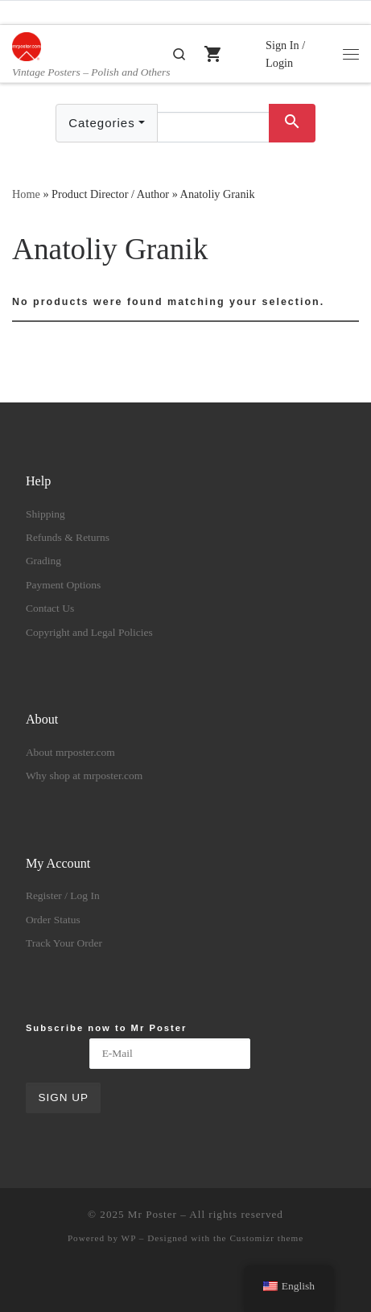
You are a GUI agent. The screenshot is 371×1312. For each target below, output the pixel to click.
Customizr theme (266, 1238)
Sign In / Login (285, 54)
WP (129, 1238)
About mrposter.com (70, 752)
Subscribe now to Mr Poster (107, 1028)
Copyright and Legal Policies (89, 632)
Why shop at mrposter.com (84, 775)
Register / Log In (63, 895)
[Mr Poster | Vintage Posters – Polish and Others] (26, 45)
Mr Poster (152, 1214)
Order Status (53, 920)
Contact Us (50, 608)
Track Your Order (64, 943)
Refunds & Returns (67, 537)
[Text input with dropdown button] (213, 127)
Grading (43, 561)
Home (26, 194)
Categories (101, 123)
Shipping (45, 514)
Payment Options (63, 585)
